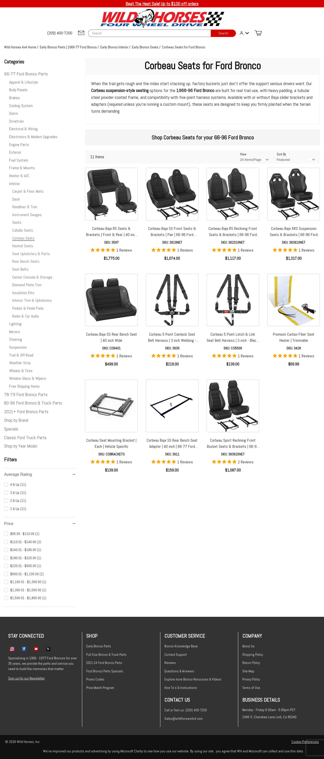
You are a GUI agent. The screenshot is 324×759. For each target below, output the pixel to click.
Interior (14, 183)
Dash (16, 199)
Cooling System (21, 105)
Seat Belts (20, 269)
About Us (248, 646)
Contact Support (175, 654)
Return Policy (251, 663)
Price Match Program (100, 688)
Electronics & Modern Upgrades (33, 136)
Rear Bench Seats (25, 261)
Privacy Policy (251, 679)
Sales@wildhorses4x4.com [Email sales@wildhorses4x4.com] (183, 718)
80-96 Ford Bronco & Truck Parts (33, 403)
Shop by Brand (16, 420)
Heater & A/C (19, 175)
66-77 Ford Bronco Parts (26, 74)
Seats (16, 222)
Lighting (15, 323)
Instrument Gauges (27, 214)
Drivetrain (16, 121)
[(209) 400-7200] (60, 33)
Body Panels (18, 90)
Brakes (14, 97)
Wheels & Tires (21, 370)
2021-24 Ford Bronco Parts (104, 663)
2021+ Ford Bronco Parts (26, 411)
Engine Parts (19, 144)
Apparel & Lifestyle (23, 82)
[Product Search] (149, 33)
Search (223, 33)
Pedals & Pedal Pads (28, 308)
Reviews (170, 663)
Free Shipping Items (24, 386)
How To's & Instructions (180, 688)
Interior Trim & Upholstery (32, 300)
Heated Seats (22, 245)
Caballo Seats (22, 230)
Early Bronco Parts (98, 646)
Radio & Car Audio (25, 316)
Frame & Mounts (22, 168)
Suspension (18, 347)
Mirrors (14, 331)
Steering (15, 339)
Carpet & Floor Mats (28, 191)
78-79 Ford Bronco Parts (26, 394)
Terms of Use (251, 688)
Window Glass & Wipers (27, 378)
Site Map (248, 671)
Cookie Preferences (305, 741)
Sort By (281, 154)
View (243, 154)
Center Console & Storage (32, 277)
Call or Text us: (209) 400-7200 (185, 710)
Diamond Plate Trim (26, 284)
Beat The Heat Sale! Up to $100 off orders (162, 4)
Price (39, 523)
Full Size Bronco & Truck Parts (106, 654)
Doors (13, 113)
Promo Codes (95, 679)
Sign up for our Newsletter (26, 678)
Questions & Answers (179, 671)
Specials (11, 429)
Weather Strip (20, 362)
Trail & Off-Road (21, 355)
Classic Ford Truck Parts (25, 437)
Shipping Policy (252, 654)
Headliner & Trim (24, 207)
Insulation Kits (23, 292)
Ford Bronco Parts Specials (104, 671)
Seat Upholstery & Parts (31, 253)
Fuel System (18, 160)
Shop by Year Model (20, 446)
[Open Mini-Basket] (258, 33)
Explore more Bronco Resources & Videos (192, 679)
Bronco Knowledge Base (181, 646)
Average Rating (39, 474)
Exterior (15, 152)
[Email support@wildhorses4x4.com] (81, 33)
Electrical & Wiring (23, 129)
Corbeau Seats (23, 238)
